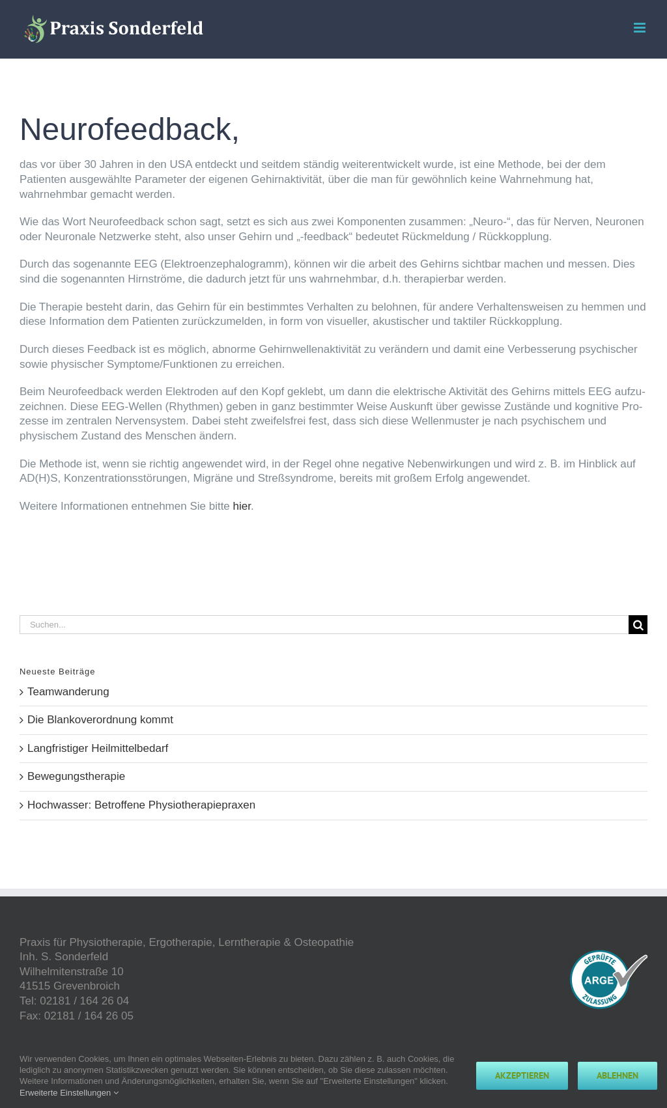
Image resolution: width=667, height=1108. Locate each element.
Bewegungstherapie (76, 776)
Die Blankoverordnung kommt (100, 719)
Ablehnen (617, 1075)
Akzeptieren (522, 1075)
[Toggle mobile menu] (640, 28)
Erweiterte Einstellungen (69, 1093)
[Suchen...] (324, 624)
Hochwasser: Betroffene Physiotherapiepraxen (141, 805)
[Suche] (638, 624)
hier (242, 506)
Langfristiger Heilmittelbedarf (97, 748)
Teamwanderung (68, 692)
